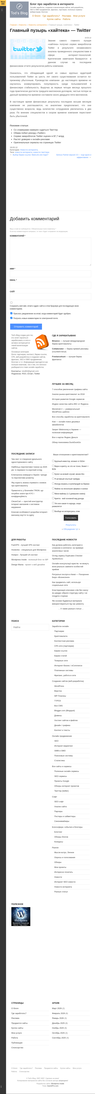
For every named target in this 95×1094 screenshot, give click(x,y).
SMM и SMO (60, 751)
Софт (54, 797)
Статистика (59, 760)
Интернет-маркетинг (63, 746)
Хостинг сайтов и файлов (66, 720)
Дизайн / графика (62, 725)
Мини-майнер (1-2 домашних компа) (70, 494)
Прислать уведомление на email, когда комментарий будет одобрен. (40, 313)
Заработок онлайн (60, 626)
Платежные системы (63, 670)
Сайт (12, 292)
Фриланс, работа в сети (65, 675)
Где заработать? (51, 15)
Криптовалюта (60, 636)
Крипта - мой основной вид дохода (69, 498)
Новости (23, 25)
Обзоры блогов (61, 837)
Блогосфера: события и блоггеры (67, 827)
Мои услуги (79, 15)
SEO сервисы (60, 776)
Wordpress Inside (19, 559)
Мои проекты (60, 867)
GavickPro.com (52, 1086)
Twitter (37, 374)
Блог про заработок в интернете (52, 4)
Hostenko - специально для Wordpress (28, 550)
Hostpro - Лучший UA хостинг (24, 555)
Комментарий (17, 236)
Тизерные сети (61, 660)
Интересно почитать (63, 872)
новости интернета (23, 152)
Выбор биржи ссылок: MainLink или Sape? (30, 155)
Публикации (16, 1043)
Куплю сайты (54, 19)
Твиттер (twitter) (61, 791)
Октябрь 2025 (58, 1033)
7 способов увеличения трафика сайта (70, 389)
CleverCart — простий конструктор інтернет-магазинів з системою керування (27, 504)
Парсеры (58, 811)
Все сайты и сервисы (62, 766)
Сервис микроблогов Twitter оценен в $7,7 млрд (39, 136)
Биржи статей (60, 656)
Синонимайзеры (61, 821)
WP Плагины (60, 696)
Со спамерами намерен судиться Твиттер (36, 129)
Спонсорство (17, 1047)
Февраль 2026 (58, 1013)
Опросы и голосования (64, 857)
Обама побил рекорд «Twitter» (30, 133)
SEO (56, 741)
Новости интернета (37, 25)
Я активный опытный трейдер (67, 479)
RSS (24, 374)
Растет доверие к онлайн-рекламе (32, 139)
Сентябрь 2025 (59, 1038)
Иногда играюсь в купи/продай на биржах (72, 484)
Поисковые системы (63, 756)
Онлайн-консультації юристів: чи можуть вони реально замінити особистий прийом (70, 566)
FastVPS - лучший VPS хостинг (25, 545)
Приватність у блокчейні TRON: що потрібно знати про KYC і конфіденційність (27, 493)
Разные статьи (61, 892)
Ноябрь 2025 (58, 1028)
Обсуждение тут (70, 529)
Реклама (66, 15)
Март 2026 (57, 1008)
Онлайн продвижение (62, 736)
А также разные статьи (70, 609)
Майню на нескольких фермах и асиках (71, 489)
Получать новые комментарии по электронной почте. (34, 318)
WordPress (59, 686)
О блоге (36, 15)
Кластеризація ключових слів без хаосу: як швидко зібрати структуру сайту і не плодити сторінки (70, 593)
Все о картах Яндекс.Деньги (65, 437)
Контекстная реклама (64, 641)
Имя (12, 269)
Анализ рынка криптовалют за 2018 (68, 394)
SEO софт (59, 801)
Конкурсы (58, 842)
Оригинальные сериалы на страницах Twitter (37, 142)
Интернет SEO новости (65, 882)
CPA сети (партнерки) (64, 646)
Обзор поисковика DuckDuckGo (66, 442)
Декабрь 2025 (58, 1023)
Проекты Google (61, 781)
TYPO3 (57, 701)
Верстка (58, 691)
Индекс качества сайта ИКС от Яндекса (70, 404)
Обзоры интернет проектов (66, 786)
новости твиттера (41, 152)
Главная (13, 25)
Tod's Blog (19, 10)
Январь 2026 (58, 1018)
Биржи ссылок (60, 651)
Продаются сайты (19, 1023)
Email (13, 280)
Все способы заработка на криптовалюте (71, 417)
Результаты (71, 525)
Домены (58, 715)
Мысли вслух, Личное (64, 852)
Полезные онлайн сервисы (66, 771)
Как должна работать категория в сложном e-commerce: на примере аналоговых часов (67, 548)
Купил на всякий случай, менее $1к (69, 474)
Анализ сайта (60, 806)
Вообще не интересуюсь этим (67, 511)
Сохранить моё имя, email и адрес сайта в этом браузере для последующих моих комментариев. (44, 307)
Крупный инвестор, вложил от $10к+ (70, 461)
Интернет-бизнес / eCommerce (68, 665)
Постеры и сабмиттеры (65, 816)
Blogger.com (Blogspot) (64, 710)
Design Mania (17, 564)
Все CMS (58, 706)
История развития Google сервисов (68, 399)
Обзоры (58, 862)
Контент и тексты (62, 730)
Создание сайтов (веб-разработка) (68, 681)
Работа (66, 19)
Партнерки (59, 631)
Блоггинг (58, 832)
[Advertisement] (50, 180)
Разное (55, 847)
